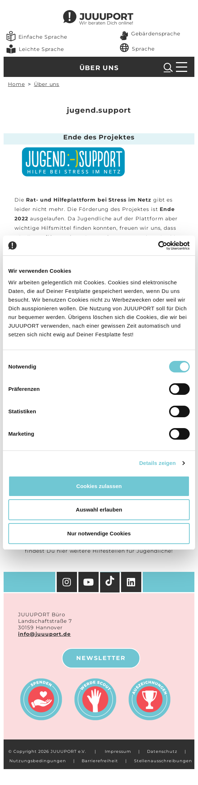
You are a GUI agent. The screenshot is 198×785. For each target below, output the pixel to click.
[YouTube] (89, 582)
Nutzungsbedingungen (37, 760)
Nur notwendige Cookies (99, 533)
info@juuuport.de (44, 634)
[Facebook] (132, 582)
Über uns (99, 68)
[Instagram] (66, 582)
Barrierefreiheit (100, 760)
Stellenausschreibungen (163, 760)
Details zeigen (157, 463)
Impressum (118, 751)
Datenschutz (162, 751)
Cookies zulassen (99, 486)
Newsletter (101, 658)
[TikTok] (110, 582)
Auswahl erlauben (99, 509)
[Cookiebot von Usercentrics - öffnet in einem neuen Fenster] (158, 245)
